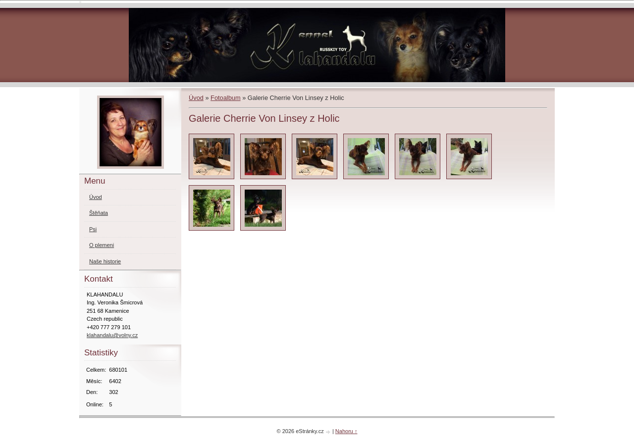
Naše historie (105, 261)
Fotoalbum (225, 97)
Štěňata (98, 213)
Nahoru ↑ (346, 431)
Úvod (196, 97)
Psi (93, 229)
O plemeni (101, 245)
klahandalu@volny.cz (112, 335)
